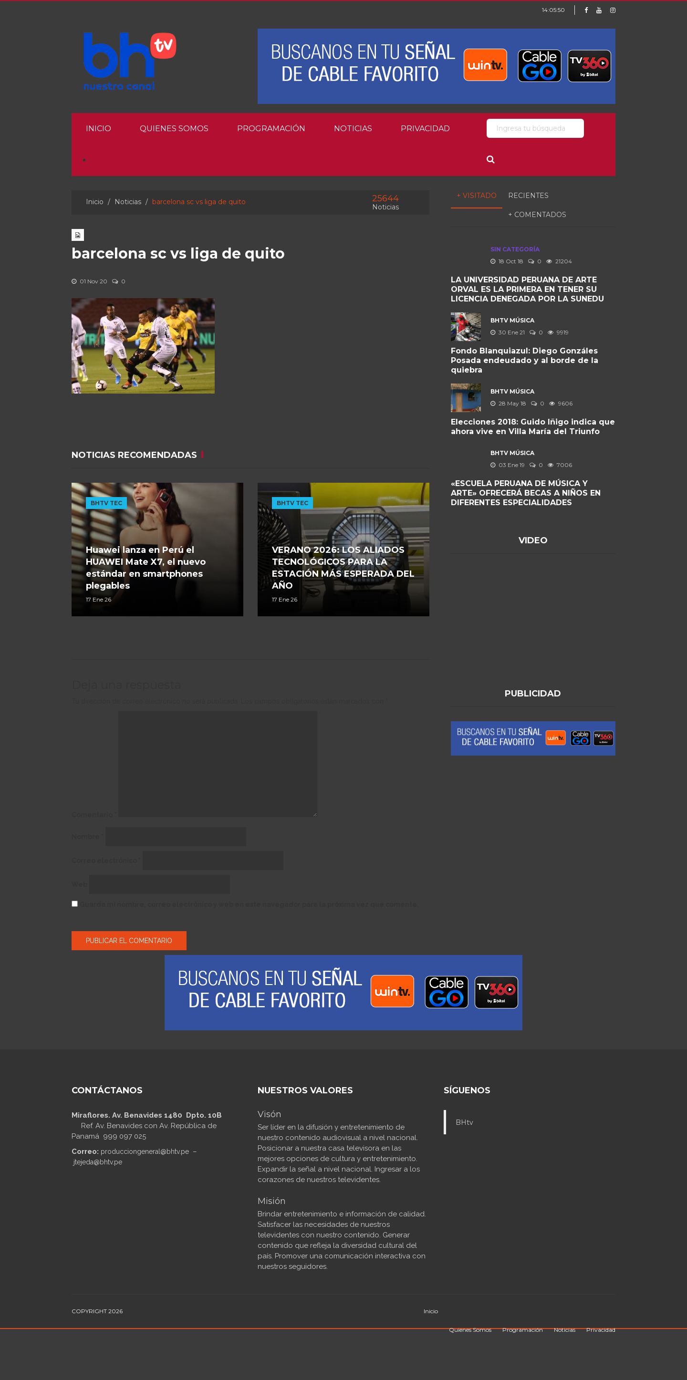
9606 (560, 403)
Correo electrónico (106, 860)
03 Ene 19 (507, 464)
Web (79, 884)
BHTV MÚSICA (512, 320)
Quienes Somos (174, 128)
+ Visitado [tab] (477, 195)
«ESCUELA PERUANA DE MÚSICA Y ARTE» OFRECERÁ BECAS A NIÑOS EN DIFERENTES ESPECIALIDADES (526, 493)
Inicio (98, 128)
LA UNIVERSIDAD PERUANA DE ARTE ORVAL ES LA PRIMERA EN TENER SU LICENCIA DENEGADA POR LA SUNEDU (527, 289)
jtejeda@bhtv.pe (97, 1162)
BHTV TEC (106, 503)
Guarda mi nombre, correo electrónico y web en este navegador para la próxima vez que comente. (249, 904)
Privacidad (425, 128)
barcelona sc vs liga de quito (178, 253)
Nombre (88, 836)
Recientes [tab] (528, 195)
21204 (559, 261)
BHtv (464, 1122)
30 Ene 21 (507, 332)
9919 (558, 332)
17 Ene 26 (98, 599)
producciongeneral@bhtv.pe (145, 1151)
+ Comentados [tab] (537, 214)
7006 (560, 464)
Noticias (353, 128)
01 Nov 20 (89, 281)
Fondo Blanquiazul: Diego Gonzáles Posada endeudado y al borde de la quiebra (524, 360)
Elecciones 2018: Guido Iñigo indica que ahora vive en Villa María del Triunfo (533, 426)
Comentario (94, 815)
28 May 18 (508, 403)
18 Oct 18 (506, 261)
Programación (271, 128)
